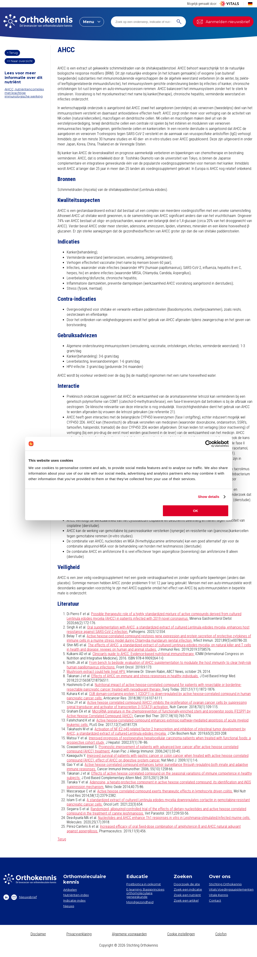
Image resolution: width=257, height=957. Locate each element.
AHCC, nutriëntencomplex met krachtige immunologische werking (24, 92)
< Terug (12, 52)
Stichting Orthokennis (225, 884)
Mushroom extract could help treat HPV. (96, 671)
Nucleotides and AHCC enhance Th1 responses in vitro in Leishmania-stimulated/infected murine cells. (174, 818)
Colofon (221, 934)
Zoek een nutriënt (187, 895)
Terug (62, 839)
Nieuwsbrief (24, 897)
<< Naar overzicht (20, 61)
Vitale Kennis (218, 895)
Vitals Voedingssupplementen (231, 889)
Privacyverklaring (79, 934)
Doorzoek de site (187, 884)
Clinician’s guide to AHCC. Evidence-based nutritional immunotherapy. (143, 654)
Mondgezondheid (139, 902)
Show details (208, 497)
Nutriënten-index (76, 895)
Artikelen (70, 889)
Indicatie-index (74, 900)
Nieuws (68, 906)
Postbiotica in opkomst (143, 884)
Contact (215, 900)
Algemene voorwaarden (129, 934)
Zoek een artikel (186, 900)
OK (195, 511)
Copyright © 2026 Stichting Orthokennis (128, 945)
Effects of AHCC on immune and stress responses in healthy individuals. (145, 676)
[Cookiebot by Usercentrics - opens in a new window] (208, 443)
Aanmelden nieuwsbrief (223, 21)
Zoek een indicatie (188, 889)
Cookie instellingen (181, 934)
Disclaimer (38, 934)
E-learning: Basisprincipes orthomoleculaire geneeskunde (145, 893)
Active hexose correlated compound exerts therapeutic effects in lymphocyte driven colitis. (165, 791)
